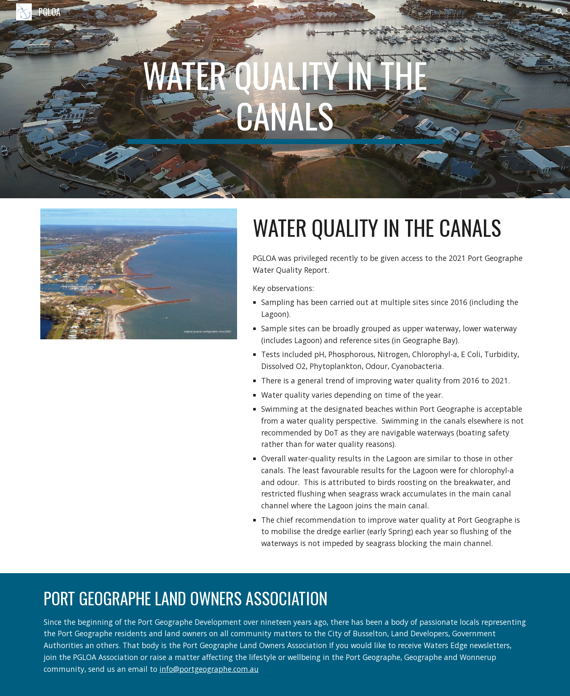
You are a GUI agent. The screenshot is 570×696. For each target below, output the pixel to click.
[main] (285, 99)
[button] (560, 12)
